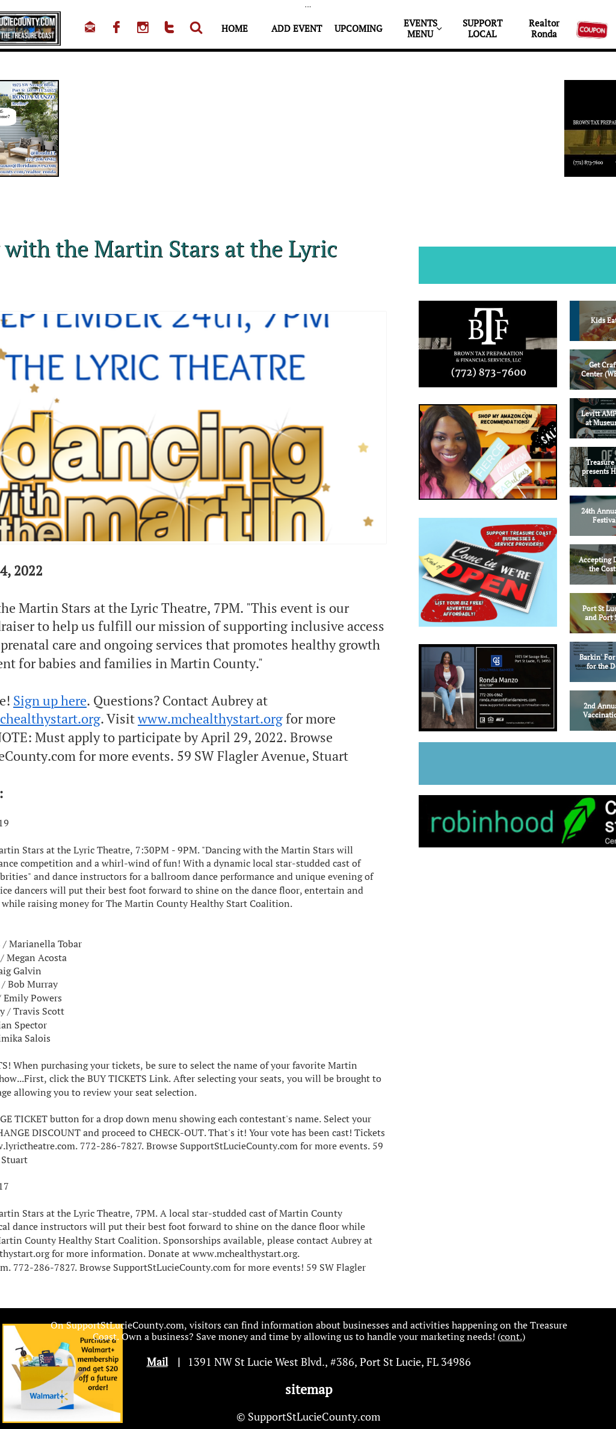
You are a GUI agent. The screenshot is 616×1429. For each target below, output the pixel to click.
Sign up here (50, 700)
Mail (157, 1361)
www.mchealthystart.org (210, 718)
